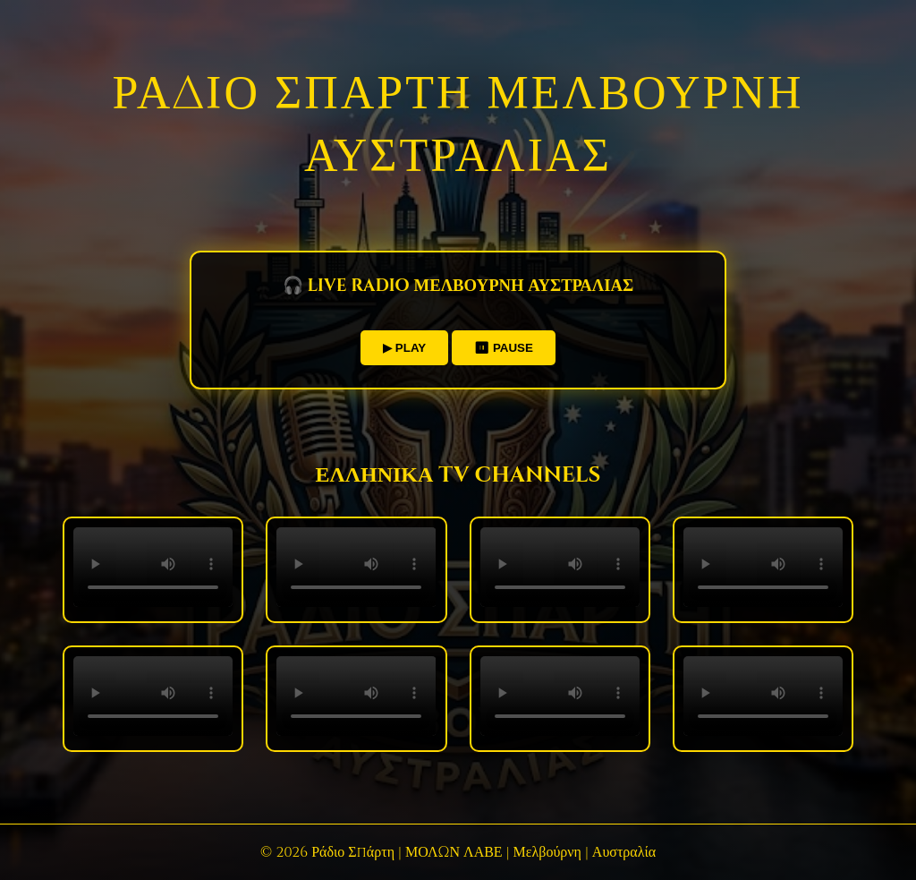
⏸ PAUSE (503, 348)
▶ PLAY (404, 348)
